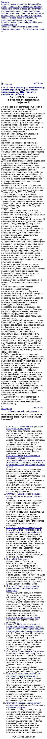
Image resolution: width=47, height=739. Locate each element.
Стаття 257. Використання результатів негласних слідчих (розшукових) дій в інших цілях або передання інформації (24, 530)
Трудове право (15, 18)
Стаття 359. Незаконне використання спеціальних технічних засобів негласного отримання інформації (25, 705)
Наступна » (38, 83)
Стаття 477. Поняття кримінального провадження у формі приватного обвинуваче (22, 588)
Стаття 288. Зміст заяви (17, 559)
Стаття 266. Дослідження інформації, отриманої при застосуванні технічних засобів (24, 496)
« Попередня (6, 83)
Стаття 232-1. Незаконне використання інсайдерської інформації (24, 427)
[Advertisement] (23, 55)
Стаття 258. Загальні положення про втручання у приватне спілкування (23, 675)
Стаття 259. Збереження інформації (23, 617)
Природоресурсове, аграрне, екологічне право (20, 12)
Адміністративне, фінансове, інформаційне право (19, 28)
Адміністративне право (11, 22)
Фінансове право (9, 24)
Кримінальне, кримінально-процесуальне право (19, 19)
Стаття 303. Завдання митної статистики (25, 651)
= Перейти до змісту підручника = (23, 411)
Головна (5, 27)
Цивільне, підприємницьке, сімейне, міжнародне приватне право (21, 7)
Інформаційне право (33, 22)
